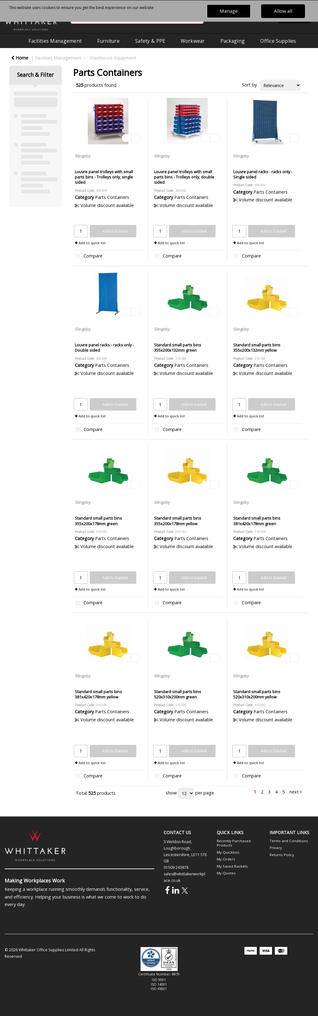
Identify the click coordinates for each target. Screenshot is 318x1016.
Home (19, 58)
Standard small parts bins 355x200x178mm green (98, 520)
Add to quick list (90, 242)
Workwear (193, 40)
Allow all (283, 11)
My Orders (226, 859)
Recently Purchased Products (234, 842)
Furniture (108, 40)
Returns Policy (282, 854)
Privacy (276, 847)
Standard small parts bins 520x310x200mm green (177, 694)
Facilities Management (55, 40)
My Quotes (226, 873)
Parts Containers (112, 197)
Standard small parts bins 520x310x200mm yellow (256, 694)
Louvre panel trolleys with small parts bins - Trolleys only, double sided (184, 177)
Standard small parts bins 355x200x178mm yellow (177, 520)
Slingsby (82, 156)
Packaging (232, 40)
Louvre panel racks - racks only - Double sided (104, 347)
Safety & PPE (150, 40)
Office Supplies (278, 40)
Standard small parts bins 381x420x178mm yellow (98, 694)
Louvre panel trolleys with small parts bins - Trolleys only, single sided (104, 177)
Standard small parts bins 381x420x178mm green (256, 520)
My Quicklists (228, 852)
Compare (87, 256)
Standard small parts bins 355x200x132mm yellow (256, 347)
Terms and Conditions (289, 840)
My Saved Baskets (232, 866)
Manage (229, 11)
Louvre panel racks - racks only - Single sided (262, 174)
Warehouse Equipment (113, 58)
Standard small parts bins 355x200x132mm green (177, 347)
